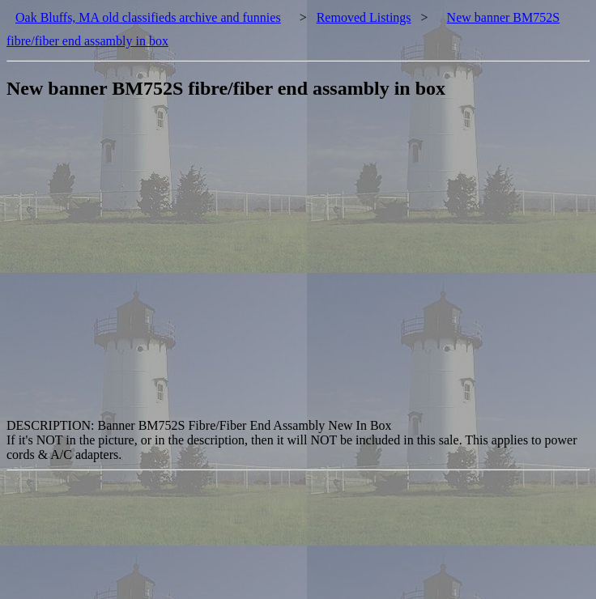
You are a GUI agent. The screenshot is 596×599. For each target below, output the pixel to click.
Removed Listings (364, 17)
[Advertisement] (152, 266)
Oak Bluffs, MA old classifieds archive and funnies (148, 17)
